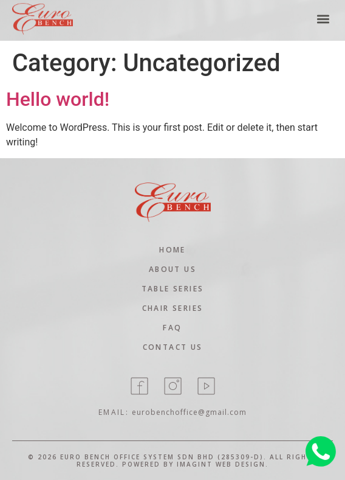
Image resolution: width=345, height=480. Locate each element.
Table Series (173, 288)
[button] (323, 16)
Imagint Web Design (221, 464)
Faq (172, 327)
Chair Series (172, 308)
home (172, 250)
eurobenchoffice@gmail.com (189, 412)
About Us (172, 269)
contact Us (173, 347)
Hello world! (57, 99)
